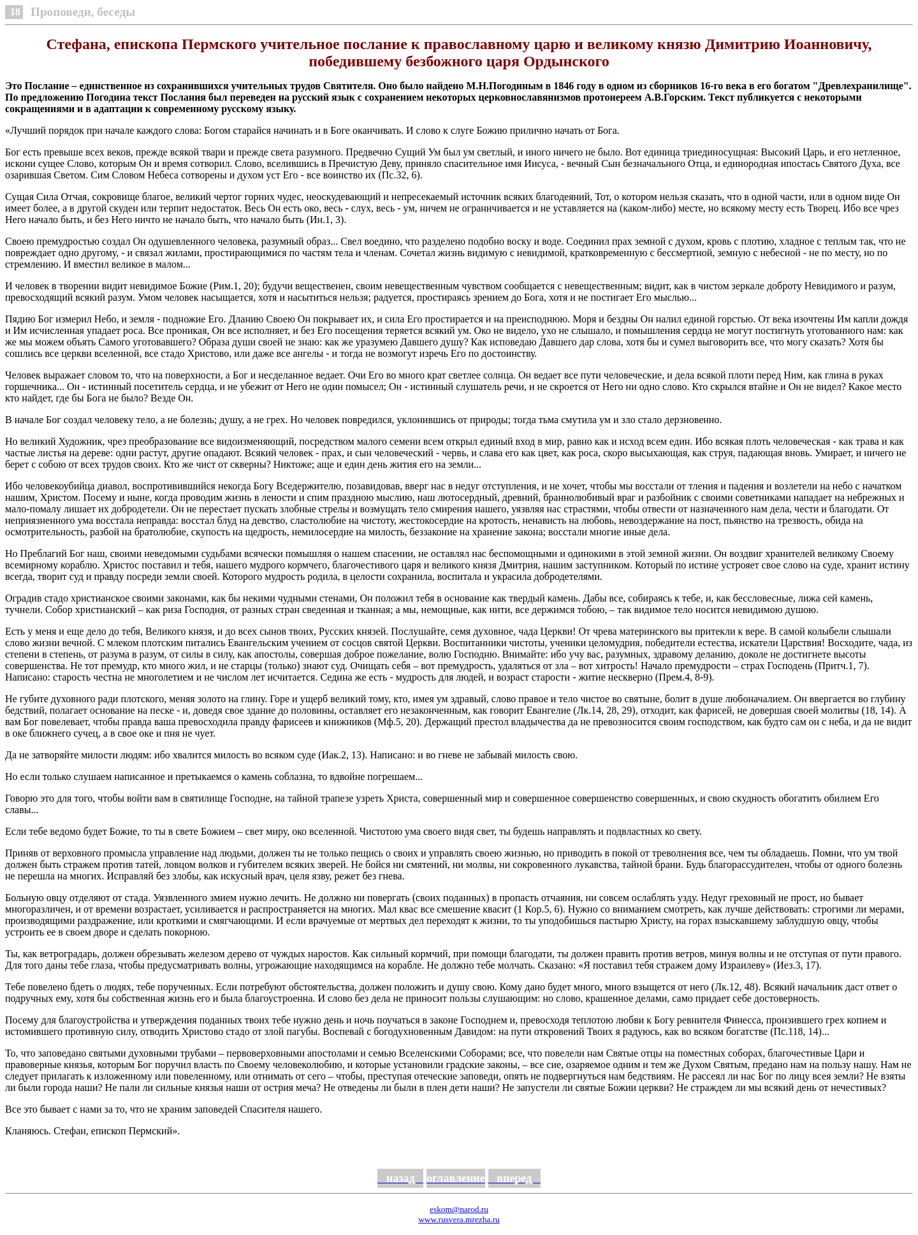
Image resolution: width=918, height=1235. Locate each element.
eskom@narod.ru (459, 1209)
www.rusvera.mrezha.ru (459, 1219)
